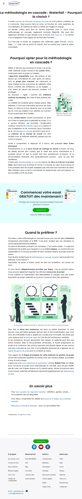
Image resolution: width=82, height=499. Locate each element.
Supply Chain (46, 486)
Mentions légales (13, 466)
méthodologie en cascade (24, 131)
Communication (47, 453)
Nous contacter (13, 462)
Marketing (45, 458)
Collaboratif (63, 484)
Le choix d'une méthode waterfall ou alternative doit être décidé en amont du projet (41, 328)
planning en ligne (15, 376)
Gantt (61, 453)
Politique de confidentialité (12, 477)
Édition (44, 482)
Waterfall (62, 471)
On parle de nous (13, 458)
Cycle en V (59, 35)
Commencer (40, 213)
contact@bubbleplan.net (16, 493)
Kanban (70, 42)
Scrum (62, 462)
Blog (26, 462)
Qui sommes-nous (14, 453)
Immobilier (45, 466)
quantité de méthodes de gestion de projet (32, 21)
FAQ (26, 458)
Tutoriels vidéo (30, 471)
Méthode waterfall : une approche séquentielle (64, 115)
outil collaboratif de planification (35, 366)
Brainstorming (64, 480)
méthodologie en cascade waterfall (47, 260)
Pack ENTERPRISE (31, 453)
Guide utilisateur (30, 475)
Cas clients (29, 466)
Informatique (46, 462)
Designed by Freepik (25, 418)
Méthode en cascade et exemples (25, 409)
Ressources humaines (46, 472)
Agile (61, 458)
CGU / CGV (12, 471)
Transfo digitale (47, 478)
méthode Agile (32, 126)
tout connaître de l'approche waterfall (31, 395)
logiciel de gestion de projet (19, 353)
